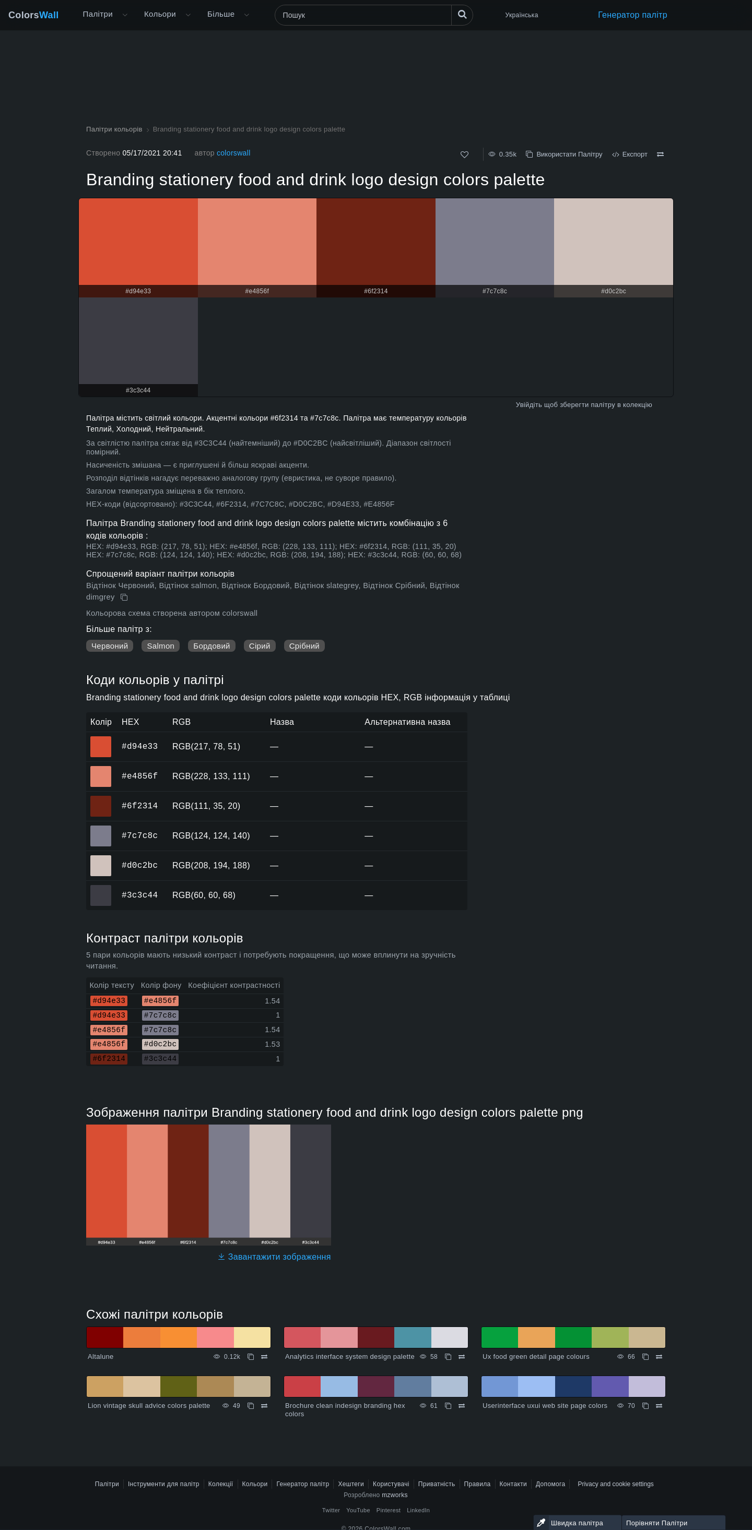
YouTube (358, 1510)
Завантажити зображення (274, 1256)
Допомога (550, 1484)
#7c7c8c (140, 835)
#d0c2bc (140, 865)
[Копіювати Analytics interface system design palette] (448, 1356)
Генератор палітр (632, 14)
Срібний (304, 645)
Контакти (513, 1484)
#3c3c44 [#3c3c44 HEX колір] (101, 888)
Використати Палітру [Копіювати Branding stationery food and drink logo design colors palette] (564, 154)
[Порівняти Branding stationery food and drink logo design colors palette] (660, 154)
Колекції (220, 1484)
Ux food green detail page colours (536, 1356)
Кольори (160, 13)
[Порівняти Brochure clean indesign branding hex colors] (461, 1406)
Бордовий (211, 645)
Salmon (160, 645)
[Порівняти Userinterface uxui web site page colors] (659, 1406)
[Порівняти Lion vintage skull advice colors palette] (264, 1406)
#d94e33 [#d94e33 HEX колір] (101, 739)
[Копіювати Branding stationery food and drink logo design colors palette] (125, 597)
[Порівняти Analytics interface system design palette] (461, 1356)
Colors (33, 15)
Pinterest (389, 1510)
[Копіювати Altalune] (250, 1356)
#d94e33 (140, 746)
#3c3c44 (140, 895)
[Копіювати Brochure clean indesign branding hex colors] (448, 1406)
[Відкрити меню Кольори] (188, 15)
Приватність (436, 1484)
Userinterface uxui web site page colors (545, 1405)
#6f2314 (140, 805)
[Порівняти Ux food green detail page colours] (659, 1356)
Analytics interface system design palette (350, 1356)
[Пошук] (374, 15)
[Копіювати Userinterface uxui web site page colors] (645, 1406)
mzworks (395, 1495)
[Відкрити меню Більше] (125, 15)
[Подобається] (465, 155)
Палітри (98, 13)
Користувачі (391, 1484)
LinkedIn (418, 1510)
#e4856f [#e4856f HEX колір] (101, 769)
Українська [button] (522, 15)
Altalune (101, 1356)
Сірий (260, 645)
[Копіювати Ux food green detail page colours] (645, 1356)
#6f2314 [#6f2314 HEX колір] (101, 799)
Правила (477, 1484)
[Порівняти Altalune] (264, 1356)
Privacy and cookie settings (615, 1484)
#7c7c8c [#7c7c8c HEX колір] (101, 829)
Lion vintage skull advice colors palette (149, 1405)
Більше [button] (220, 13)
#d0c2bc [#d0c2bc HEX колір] (101, 858)
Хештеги (351, 1484)
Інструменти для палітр (163, 1484)
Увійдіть (529, 405)
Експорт (630, 154)
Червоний (109, 645)
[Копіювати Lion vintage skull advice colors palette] (250, 1406)
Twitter (331, 1510)
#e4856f (140, 776)
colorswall (234, 153)
